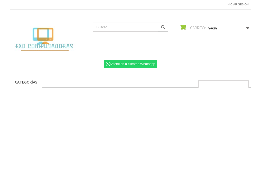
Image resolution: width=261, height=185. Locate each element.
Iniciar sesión (238, 4)
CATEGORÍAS (26, 82)
